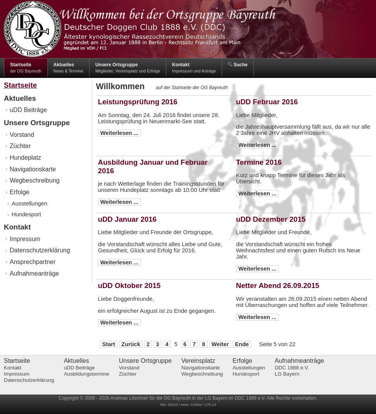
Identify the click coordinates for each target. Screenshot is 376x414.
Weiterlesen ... (119, 133)
